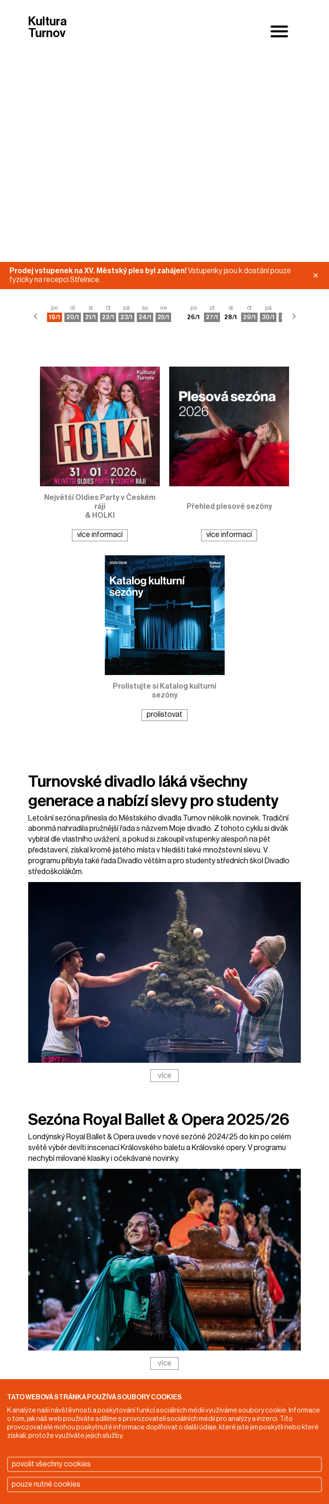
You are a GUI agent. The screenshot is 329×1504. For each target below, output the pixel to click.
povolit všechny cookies (51, 1464)
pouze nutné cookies (46, 1484)
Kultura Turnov (47, 28)
